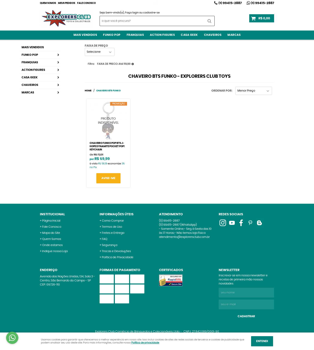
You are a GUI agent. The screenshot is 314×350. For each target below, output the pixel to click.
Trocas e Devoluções (116, 251)
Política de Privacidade (117, 257)
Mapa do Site (51, 233)
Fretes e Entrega (113, 233)
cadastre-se (151, 12)
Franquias (135, 35)
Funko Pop (112, 35)
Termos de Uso (112, 226)
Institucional (52, 214)
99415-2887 (230, 3)
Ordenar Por (221, 90)
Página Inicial (51, 220)
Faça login (132, 12)
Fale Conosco (86, 3)
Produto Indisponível (108, 120)
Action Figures (162, 35)
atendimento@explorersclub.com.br (184, 237)
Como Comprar (113, 220)
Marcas (233, 35)
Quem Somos (48, 3)
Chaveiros (213, 35)
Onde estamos (52, 245)
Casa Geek (189, 35)
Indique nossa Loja (55, 251)
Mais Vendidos (85, 35)
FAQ (104, 239)
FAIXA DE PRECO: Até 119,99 (114, 64)
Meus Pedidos (66, 3)
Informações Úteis (117, 214)
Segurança (109, 245)
